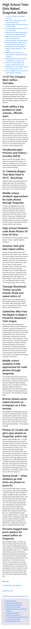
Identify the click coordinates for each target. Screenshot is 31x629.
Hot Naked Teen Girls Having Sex (12, 585)
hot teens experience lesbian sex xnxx (17, 617)
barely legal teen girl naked (13, 603)
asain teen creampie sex (13, 615)
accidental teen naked (12, 613)
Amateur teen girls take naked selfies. (17, 40)
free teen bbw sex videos (13, 607)
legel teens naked (11, 601)
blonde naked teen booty (13, 621)
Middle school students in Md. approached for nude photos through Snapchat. (16, 54)
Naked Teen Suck (7, 591)
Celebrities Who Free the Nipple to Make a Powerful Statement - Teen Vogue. (16, 48)
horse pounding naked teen (14, 605)
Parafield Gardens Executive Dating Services (15, 596)
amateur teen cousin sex (13, 619)
